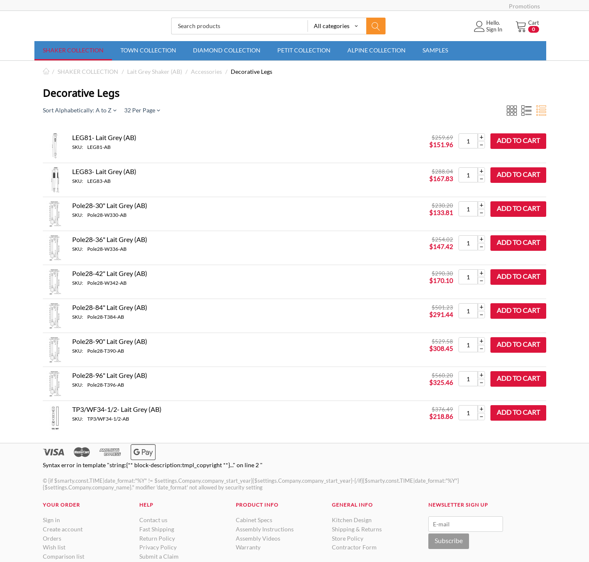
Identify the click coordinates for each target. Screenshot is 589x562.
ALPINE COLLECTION (376, 50)
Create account (63, 529)
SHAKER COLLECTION (73, 50)
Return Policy (157, 538)
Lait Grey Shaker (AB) (154, 71)
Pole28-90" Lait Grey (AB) (109, 341)
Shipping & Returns (357, 529)
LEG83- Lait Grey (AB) (104, 171)
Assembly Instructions (265, 529)
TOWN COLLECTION (148, 50)
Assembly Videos (258, 538)
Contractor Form (354, 547)
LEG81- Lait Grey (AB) (104, 137)
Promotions (524, 6)
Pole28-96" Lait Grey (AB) (109, 375)
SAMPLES (435, 50)
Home (46, 71)
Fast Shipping (156, 529)
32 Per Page (142, 110)
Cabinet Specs (254, 519)
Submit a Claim (159, 556)
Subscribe (449, 540)
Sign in (51, 519)
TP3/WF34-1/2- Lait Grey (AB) (117, 409)
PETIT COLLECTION (304, 50)
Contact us (153, 519)
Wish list (54, 547)
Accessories (206, 71)
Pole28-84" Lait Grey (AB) (109, 307)
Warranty (248, 547)
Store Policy (347, 538)
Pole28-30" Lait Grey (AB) (109, 205)
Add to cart (518, 140)
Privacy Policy (158, 547)
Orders (52, 538)
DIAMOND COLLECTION (227, 50)
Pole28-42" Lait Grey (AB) (109, 273)
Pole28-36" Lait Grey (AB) (109, 239)
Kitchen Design (352, 519)
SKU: (77, 147)
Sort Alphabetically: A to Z (79, 110)
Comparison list (63, 556)
